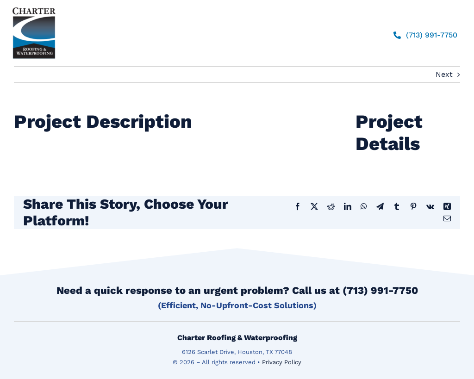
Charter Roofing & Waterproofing (237, 337)
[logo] (34, 7)
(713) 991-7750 (380, 290)
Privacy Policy (281, 362)
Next (444, 74)
